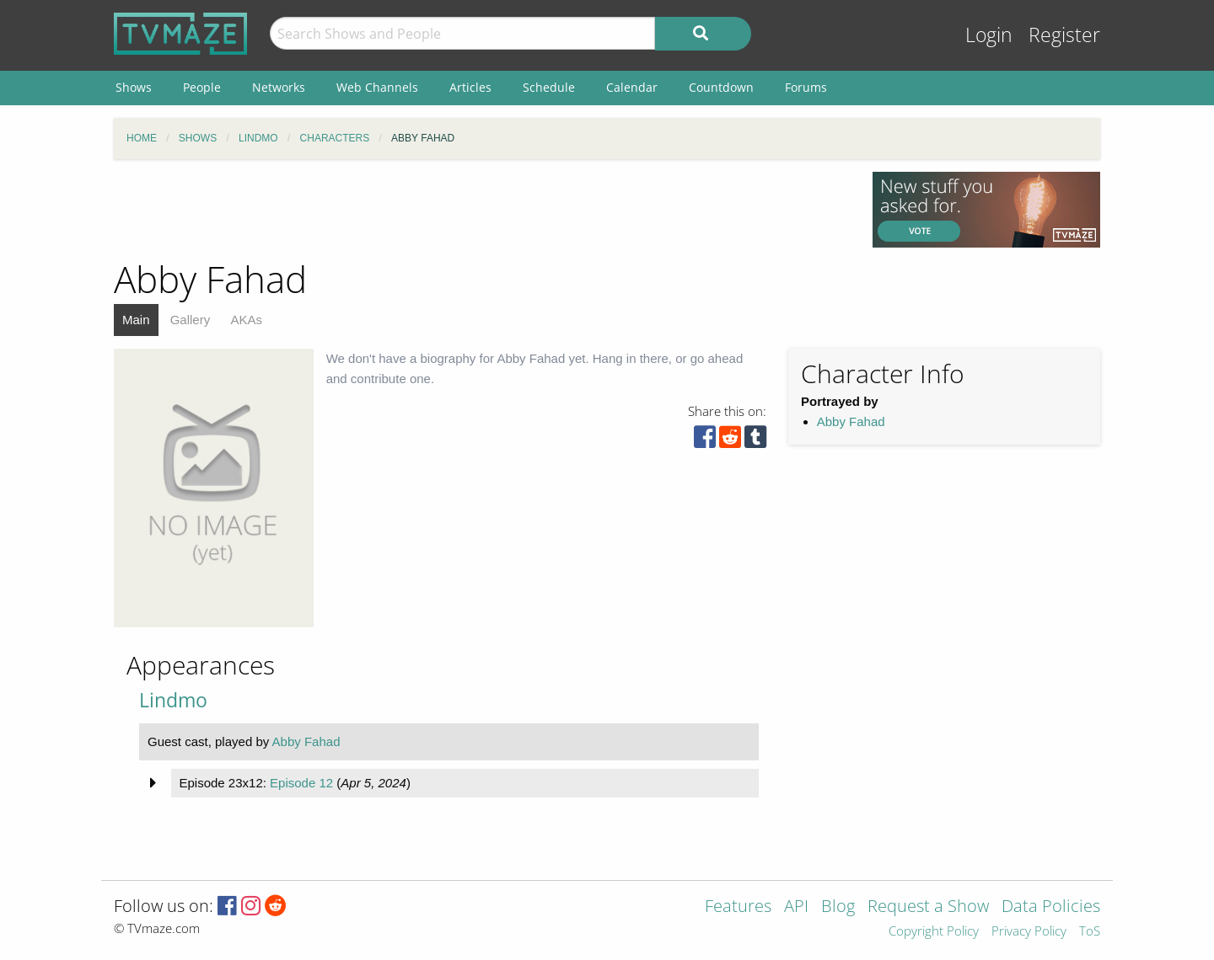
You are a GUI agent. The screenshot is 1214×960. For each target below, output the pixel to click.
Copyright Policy (934, 932)
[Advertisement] (480, 210)
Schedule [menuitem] (549, 87)
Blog (838, 907)
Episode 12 (301, 783)
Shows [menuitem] (133, 87)
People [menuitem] (202, 87)
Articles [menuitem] (470, 87)
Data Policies (1051, 907)
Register (1064, 35)
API (796, 907)
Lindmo (173, 700)
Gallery (190, 319)
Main (136, 319)
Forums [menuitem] (806, 87)
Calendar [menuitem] (632, 87)
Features (738, 907)
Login (989, 35)
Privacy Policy (1028, 932)
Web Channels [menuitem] (377, 87)
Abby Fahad (851, 421)
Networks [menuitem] (278, 87)
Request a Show (928, 907)
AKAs (246, 319)
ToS (1089, 932)
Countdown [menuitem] (721, 87)
